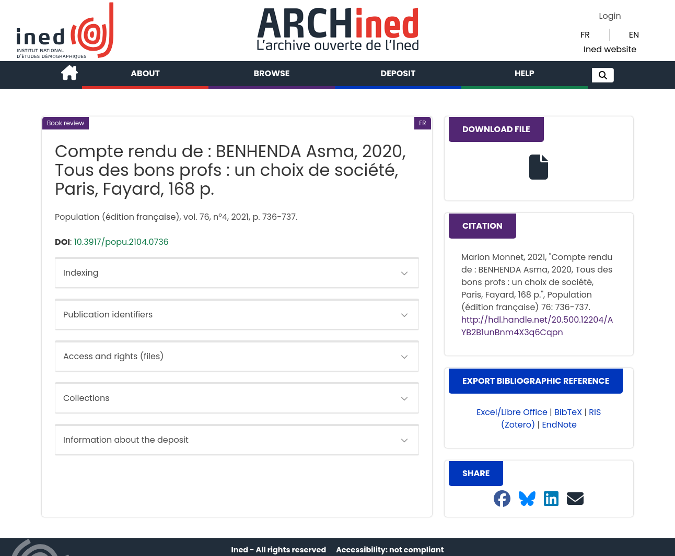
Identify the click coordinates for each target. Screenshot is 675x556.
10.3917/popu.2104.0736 (121, 242)
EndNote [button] (559, 425)
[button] (603, 75)
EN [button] (634, 35)
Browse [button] (272, 73)
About (145, 73)
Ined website (610, 49)
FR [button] (585, 35)
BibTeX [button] (568, 412)
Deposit (398, 73)
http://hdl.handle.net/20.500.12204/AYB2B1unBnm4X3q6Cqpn (537, 326)
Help (524, 73)
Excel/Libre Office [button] (512, 412)
